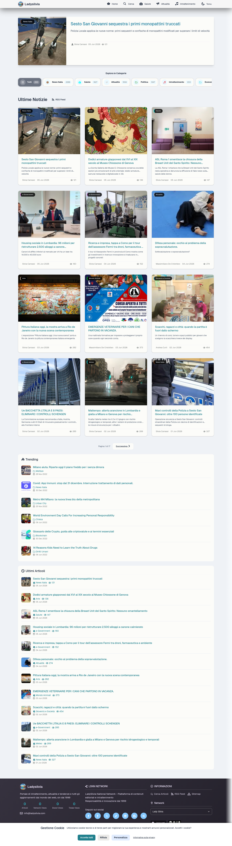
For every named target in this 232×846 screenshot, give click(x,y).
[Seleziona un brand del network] (181, 811)
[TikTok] (116, 816)
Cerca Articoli (159, 793)
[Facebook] (88, 816)
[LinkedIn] (125, 816)
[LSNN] (134, 816)
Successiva (123, 446)
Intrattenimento (185, 4)
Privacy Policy (102, 833)
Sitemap (194, 793)
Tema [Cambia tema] (206, 4)
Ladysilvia (31, 787)
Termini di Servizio (118, 833)
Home (111, 4)
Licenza (133, 833)
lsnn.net (158, 822)
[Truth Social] (143, 816)
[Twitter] (107, 816)
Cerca (128, 4)
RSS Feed (58, 99)
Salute (144, 4)
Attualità (162, 4)
